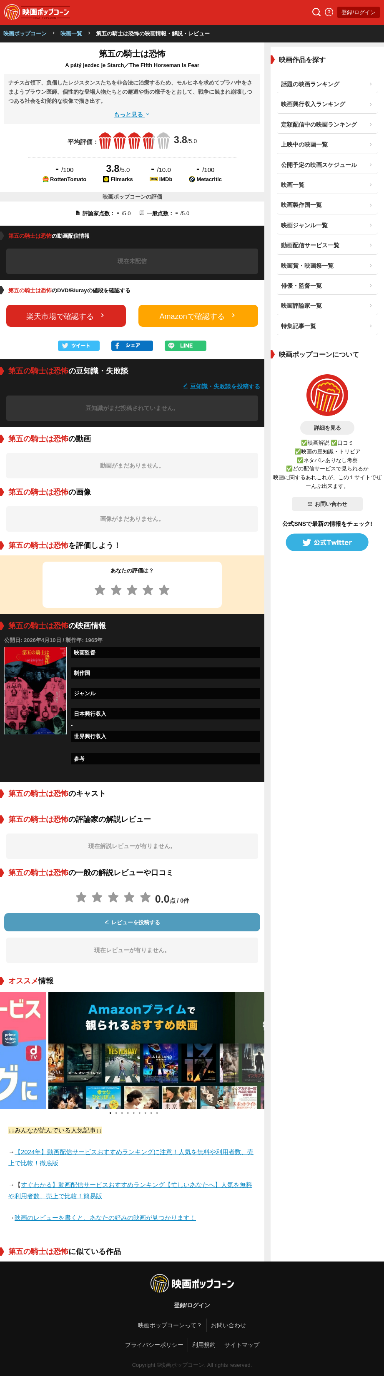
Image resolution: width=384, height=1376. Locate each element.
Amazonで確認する (198, 316)
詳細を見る (327, 428)
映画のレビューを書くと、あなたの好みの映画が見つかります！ (105, 1217)
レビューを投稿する (132, 922)
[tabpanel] (132, 1050)
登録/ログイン (358, 12)
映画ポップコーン (25, 33)
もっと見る (132, 114)
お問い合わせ (327, 504)
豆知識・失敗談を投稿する (221, 386)
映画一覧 (71, 33)
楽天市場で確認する (66, 316)
